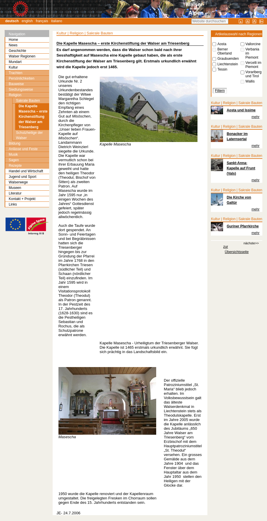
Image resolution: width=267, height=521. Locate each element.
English (27, 21)
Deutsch (12, 21)
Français (42, 21)
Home (13, 40)
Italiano (56, 21)
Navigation (17, 34)
